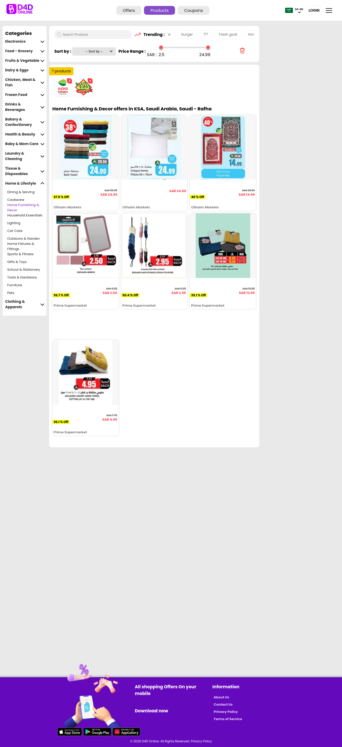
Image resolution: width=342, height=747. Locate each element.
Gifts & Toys (17, 261)
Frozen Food (24, 94)
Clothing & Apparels (24, 304)
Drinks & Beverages (24, 107)
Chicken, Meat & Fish (24, 82)
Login (314, 10)
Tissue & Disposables (24, 171)
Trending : (152, 34)
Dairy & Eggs (24, 70)
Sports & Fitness (20, 254)
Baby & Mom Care (24, 144)
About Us (221, 697)
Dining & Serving (21, 192)
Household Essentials (24, 215)
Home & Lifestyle (24, 183)
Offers (129, 10)
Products (159, 10)
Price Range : (132, 51)
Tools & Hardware (22, 277)
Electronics (24, 41)
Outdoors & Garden (23, 238)
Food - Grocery (24, 51)
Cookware (15, 199)
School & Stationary (23, 269)
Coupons (193, 10)
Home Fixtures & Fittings (20, 246)
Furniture (14, 285)
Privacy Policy (226, 711)
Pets (10, 292)
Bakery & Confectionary (24, 122)
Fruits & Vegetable (24, 60)
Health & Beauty (24, 134)
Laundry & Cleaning (24, 156)
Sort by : (63, 51)
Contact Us (223, 704)
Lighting (13, 223)
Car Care (14, 230)
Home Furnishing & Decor (23, 208)
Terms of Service (228, 718)
